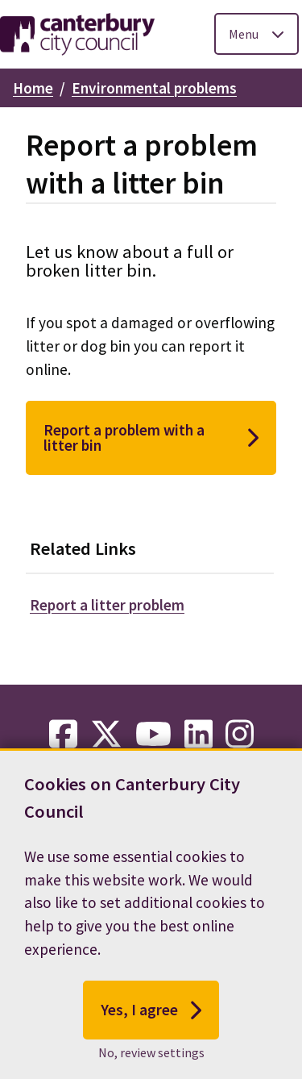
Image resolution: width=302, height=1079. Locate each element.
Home (33, 88)
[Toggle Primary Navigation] (256, 34)
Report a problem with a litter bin (151, 437)
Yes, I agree (151, 1010)
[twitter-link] (106, 734)
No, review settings (151, 1052)
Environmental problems (154, 88)
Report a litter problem (107, 604)
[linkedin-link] (198, 734)
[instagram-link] (239, 734)
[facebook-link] (63, 734)
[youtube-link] (153, 734)
